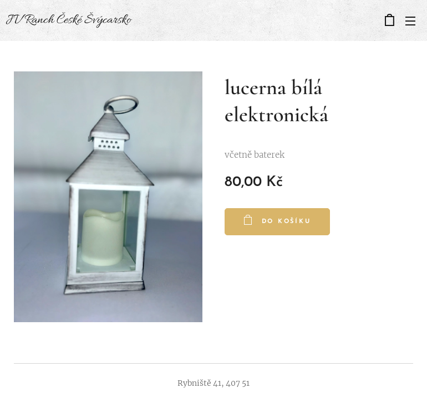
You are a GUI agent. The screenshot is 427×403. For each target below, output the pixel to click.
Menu (410, 21)
